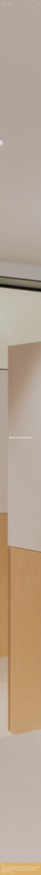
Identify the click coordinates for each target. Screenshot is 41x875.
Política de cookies (5, 871)
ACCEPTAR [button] (3, 873)
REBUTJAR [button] (11, 873)
